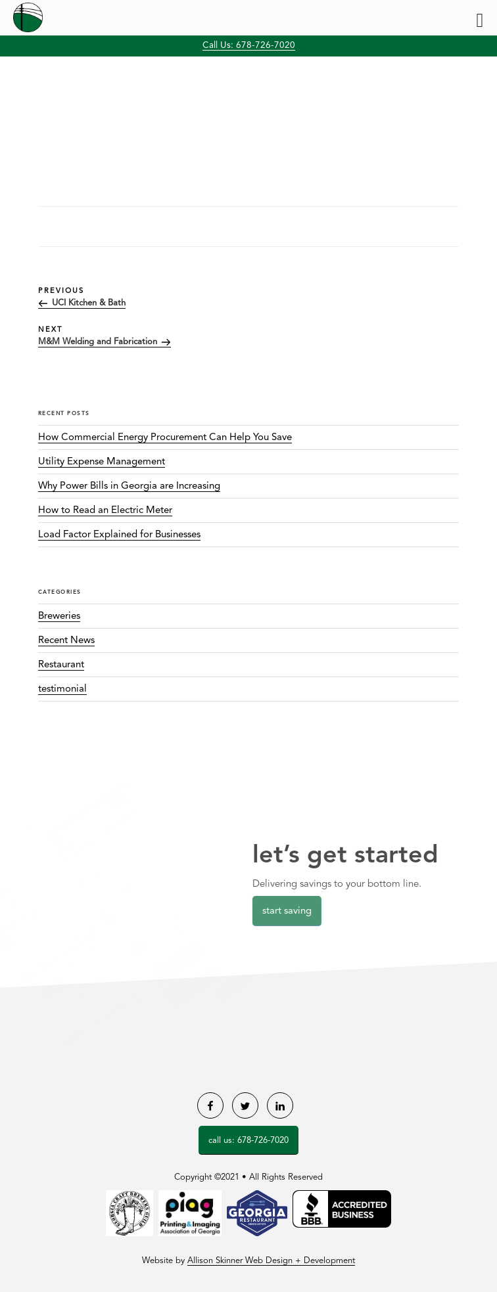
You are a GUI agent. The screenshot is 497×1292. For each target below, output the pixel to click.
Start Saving (290, 911)
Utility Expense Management (101, 462)
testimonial (62, 689)
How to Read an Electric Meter (105, 511)
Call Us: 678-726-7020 (248, 45)
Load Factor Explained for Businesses (119, 535)
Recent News (66, 641)
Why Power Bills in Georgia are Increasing (129, 486)
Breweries (59, 616)
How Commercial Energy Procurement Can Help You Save (165, 438)
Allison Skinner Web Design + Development (271, 1261)
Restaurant (61, 665)
